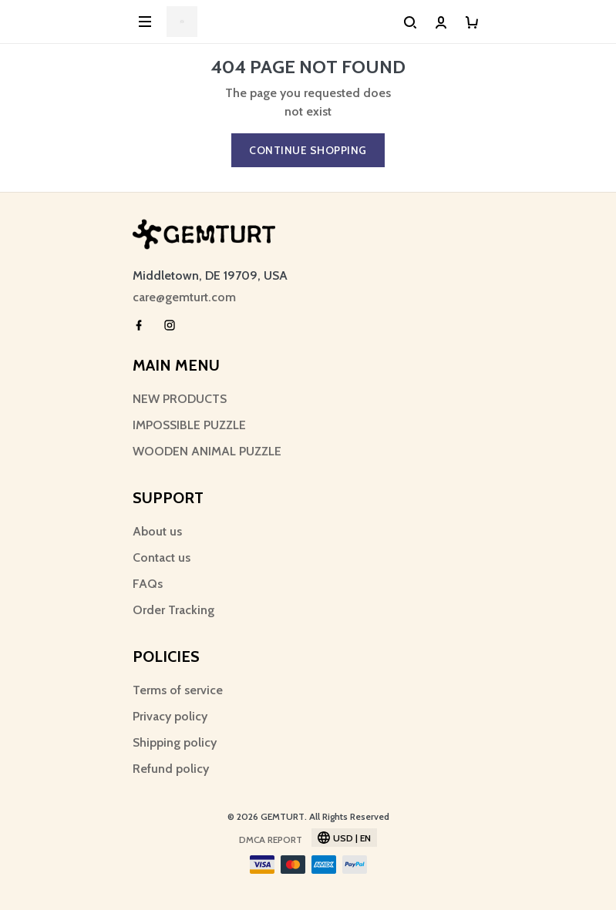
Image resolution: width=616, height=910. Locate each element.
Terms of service (178, 690)
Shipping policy (175, 742)
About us (157, 531)
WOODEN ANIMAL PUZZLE (207, 451)
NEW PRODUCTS (180, 398)
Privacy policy (170, 716)
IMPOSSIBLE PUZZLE (189, 425)
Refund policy (171, 768)
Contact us (161, 557)
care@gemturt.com (184, 297)
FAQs (148, 583)
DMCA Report (270, 839)
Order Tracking (173, 610)
